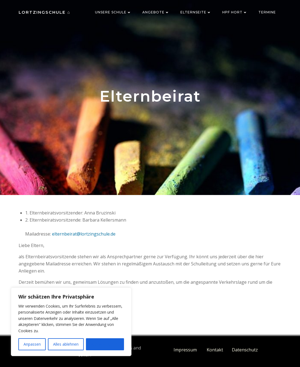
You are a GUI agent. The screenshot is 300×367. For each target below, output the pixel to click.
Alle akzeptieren (105, 344)
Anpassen (32, 344)
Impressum (186, 350)
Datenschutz (245, 350)
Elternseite (195, 12)
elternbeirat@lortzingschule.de (84, 234)
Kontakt (215, 350)
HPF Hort (234, 12)
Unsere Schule (113, 12)
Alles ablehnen (66, 344)
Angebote (155, 12)
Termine (267, 12)
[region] (71, 322)
